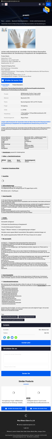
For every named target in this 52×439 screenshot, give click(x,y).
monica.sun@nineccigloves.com (10, 1)
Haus (2, 21)
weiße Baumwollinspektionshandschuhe (12, 320)
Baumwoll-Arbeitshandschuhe (20, 21)
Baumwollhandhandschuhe (9, 316)
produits (8, 21)
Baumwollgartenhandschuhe (27, 316)
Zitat (48, 4)
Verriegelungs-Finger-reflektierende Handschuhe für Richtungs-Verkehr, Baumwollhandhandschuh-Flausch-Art (13, 402)
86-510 (48, 1)
